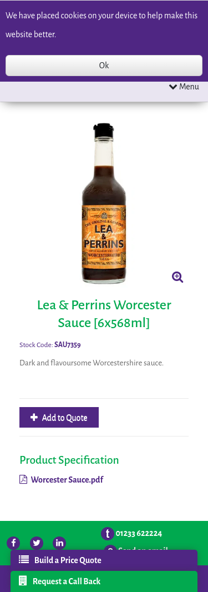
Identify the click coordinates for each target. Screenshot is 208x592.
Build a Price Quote (60, 560)
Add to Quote (64, 417)
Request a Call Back (60, 581)
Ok (104, 65)
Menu (184, 86)
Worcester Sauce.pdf (61, 479)
